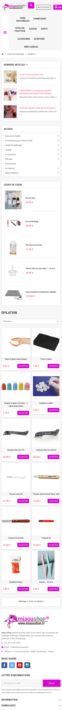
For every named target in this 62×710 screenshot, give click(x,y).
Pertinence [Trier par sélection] (7, 321)
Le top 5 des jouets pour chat (31, 75)
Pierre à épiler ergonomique (16, 359)
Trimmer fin (46, 538)
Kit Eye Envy (31, 198)
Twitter (12, 665)
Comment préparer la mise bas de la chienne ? (38, 108)
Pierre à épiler (46, 359)
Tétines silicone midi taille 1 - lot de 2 (40, 268)
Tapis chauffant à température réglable (41, 292)
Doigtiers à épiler (46, 403)
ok (52, 683)
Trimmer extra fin (16, 494)
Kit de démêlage (32, 222)
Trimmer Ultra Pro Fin (15, 450)
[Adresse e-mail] (22, 683)
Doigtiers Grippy (15, 582)
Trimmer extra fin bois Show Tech (46, 494)
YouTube (20, 665)
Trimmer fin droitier (16, 538)
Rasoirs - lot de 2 (46, 582)
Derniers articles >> (16, 64)
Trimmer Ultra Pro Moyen (46, 450)
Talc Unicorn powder (34, 245)
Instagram (27, 665)
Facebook (4, 665)
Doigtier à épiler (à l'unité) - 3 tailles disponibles (15, 404)
